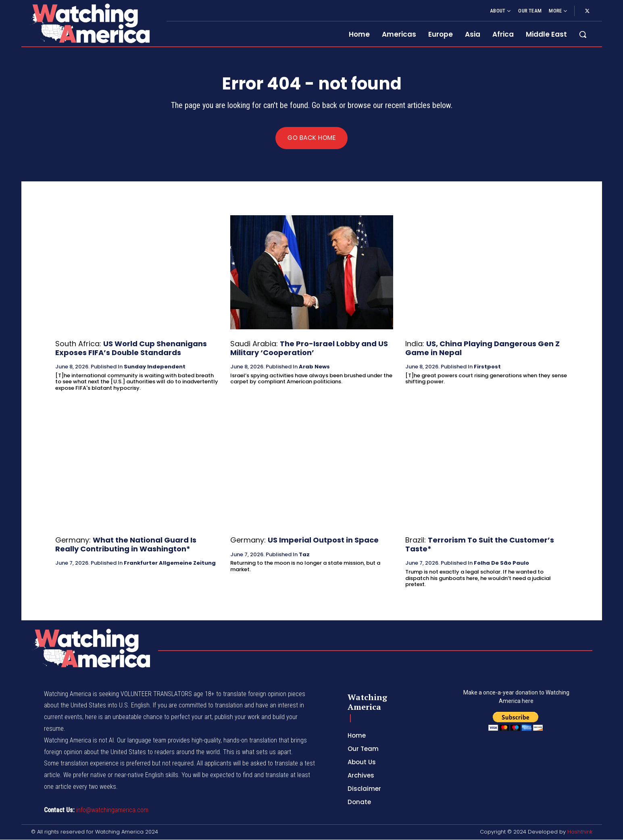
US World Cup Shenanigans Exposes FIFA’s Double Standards (131, 348)
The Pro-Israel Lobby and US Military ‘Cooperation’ (309, 348)
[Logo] (89, 23)
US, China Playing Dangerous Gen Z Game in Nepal (482, 348)
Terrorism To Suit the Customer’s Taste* (479, 544)
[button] (582, 34)
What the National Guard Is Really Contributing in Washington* (125, 544)
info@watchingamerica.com (112, 810)
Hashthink (579, 832)
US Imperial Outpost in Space (323, 540)
